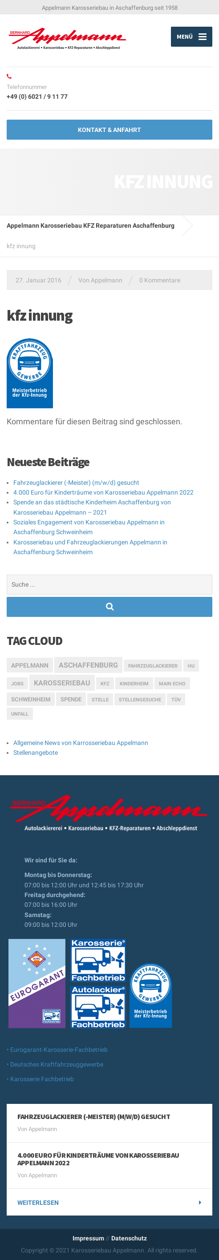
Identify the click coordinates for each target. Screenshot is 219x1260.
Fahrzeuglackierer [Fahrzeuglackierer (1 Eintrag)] (153, 666)
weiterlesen (38, 1202)
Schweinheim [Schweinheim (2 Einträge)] (30, 699)
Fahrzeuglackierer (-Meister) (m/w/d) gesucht (76, 482)
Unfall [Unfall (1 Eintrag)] (19, 714)
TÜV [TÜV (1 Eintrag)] (176, 700)
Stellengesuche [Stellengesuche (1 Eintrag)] (140, 700)
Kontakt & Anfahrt (109, 129)
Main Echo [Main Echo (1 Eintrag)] (172, 684)
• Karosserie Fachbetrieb (40, 1079)
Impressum (88, 1238)
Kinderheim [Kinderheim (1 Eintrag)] (134, 684)
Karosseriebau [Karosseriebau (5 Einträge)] (62, 683)
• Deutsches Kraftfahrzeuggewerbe (55, 1064)
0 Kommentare (159, 280)
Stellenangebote (35, 752)
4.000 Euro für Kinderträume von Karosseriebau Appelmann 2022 (103, 492)
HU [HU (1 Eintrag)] (191, 666)
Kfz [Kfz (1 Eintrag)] (105, 684)
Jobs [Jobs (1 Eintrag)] (17, 684)
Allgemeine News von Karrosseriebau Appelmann (80, 742)
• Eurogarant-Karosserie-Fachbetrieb (57, 1049)
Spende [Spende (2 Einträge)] (71, 699)
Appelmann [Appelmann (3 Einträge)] (30, 665)
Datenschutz (129, 1238)
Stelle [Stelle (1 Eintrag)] (100, 700)
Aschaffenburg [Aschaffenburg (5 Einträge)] (88, 665)
